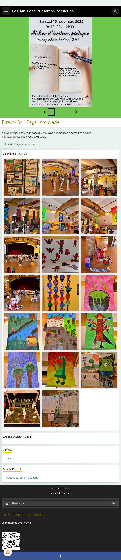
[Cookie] (8, 552)
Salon (9, 458)
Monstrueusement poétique (22, 477)
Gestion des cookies (60, 493)
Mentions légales (60, 488)
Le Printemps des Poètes (16, 522)
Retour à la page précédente (18, 144)
